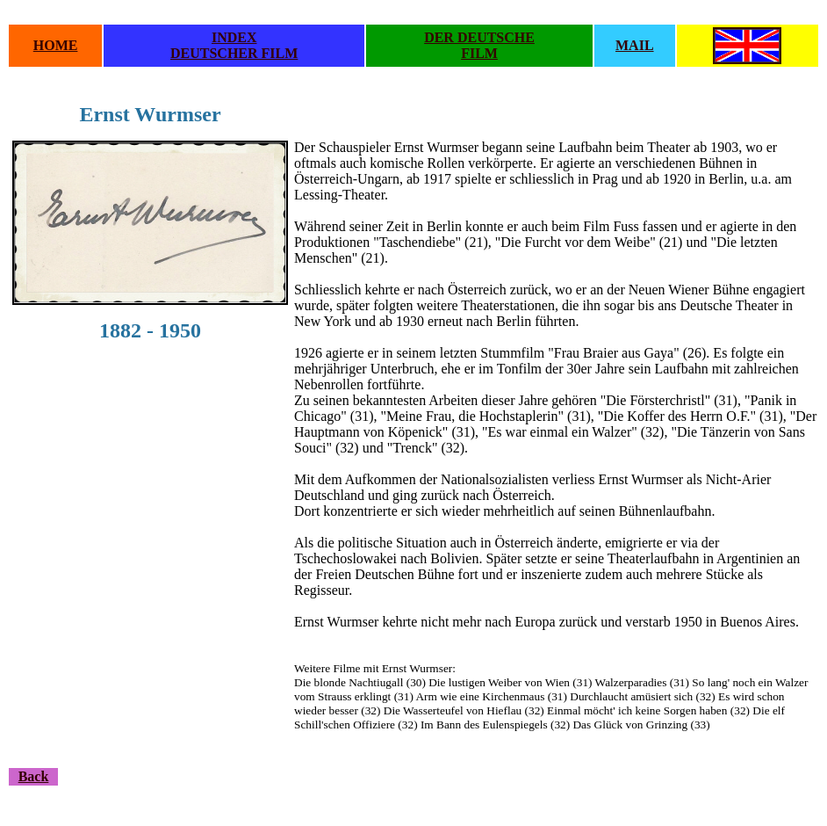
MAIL (634, 45)
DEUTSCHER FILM (234, 53)
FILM (479, 53)
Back (33, 776)
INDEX (234, 37)
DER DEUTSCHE (479, 37)
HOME (55, 45)
